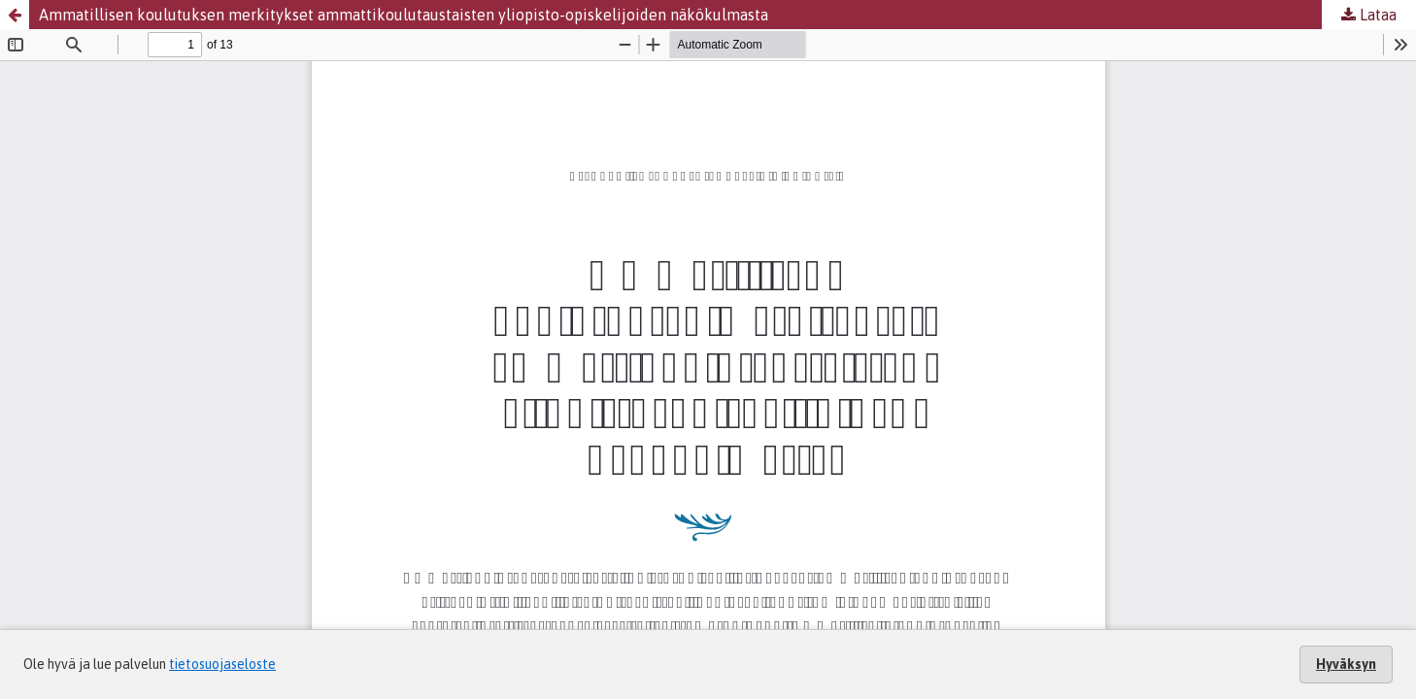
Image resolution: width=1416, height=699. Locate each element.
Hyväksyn (1346, 664)
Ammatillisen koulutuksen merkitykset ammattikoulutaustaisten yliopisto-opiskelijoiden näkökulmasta (403, 14)
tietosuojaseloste (222, 664)
